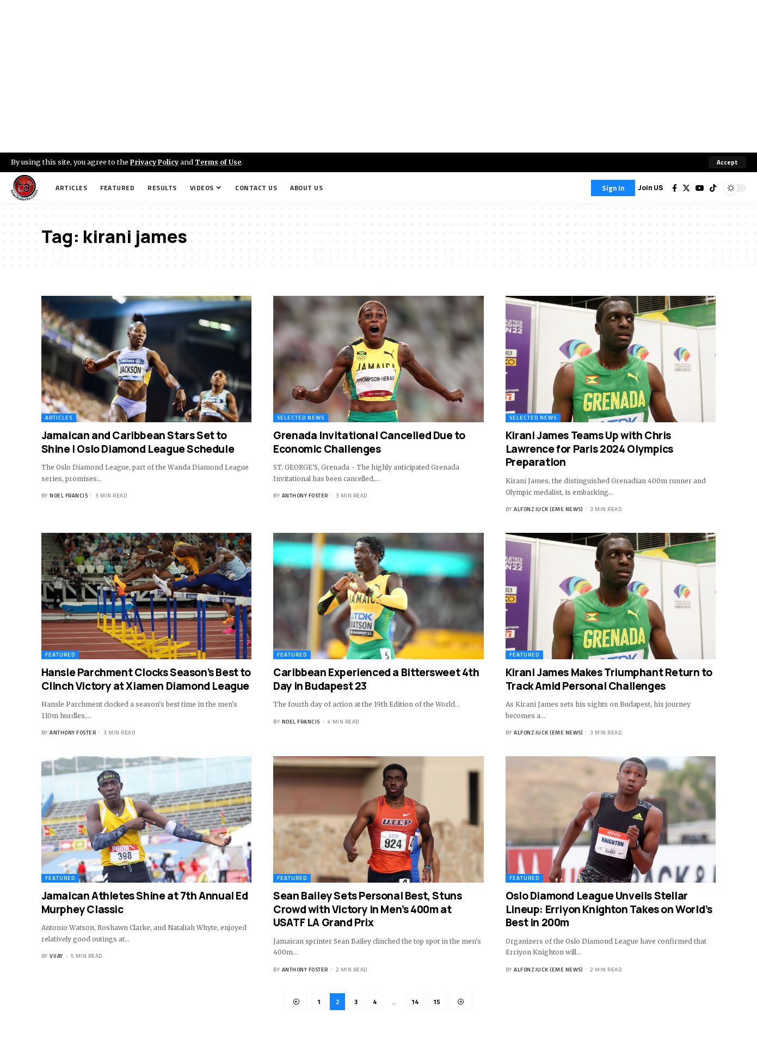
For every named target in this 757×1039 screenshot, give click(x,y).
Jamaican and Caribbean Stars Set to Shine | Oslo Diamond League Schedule (138, 442)
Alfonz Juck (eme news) (548, 509)
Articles (58, 418)
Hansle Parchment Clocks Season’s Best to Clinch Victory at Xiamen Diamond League (146, 679)
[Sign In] (613, 188)
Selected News (300, 418)
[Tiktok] (713, 188)
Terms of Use (221, 161)
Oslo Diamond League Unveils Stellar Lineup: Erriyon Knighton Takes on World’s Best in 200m (609, 909)
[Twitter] (686, 188)
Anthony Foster (305, 496)
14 (415, 1002)
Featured (60, 655)
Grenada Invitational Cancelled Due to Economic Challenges (369, 442)
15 (438, 1002)
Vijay (56, 956)
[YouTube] (700, 188)
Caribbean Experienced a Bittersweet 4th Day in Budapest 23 (376, 679)
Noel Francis (69, 496)
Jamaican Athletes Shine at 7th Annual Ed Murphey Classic (144, 902)
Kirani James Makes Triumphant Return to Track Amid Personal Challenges (609, 679)
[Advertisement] (378, 76)
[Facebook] (674, 188)
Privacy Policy (155, 161)
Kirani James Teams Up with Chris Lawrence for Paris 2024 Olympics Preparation (589, 448)
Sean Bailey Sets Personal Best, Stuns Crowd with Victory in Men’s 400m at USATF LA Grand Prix (367, 909)
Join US (650, 187)
